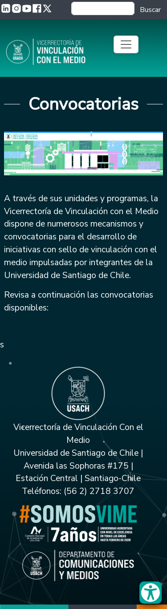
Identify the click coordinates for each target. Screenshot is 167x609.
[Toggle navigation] (126, 44)
